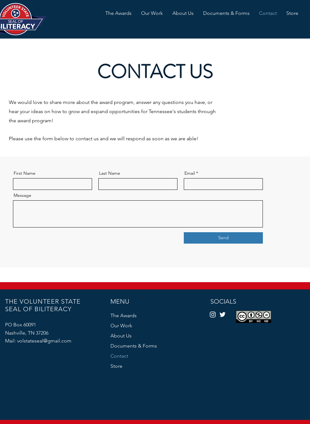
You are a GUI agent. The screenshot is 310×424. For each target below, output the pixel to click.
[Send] (223, 238)
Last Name (109, 173)
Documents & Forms (133, 346)
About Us (121, 336)
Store (116, 366)
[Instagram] (213, 314)
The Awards (123, 315)
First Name (24, 173)
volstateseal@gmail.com (44, 341)
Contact (119, 356)
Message (22, 195)
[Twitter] (222, 314)
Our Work (121, 326)
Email (189, 173)
